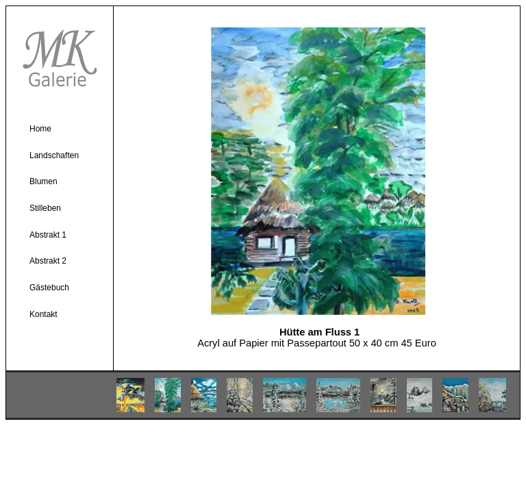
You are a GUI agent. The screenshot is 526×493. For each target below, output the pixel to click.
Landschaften (54, 155)
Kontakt (43, 314)
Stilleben (45, 208)
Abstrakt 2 (47, 261)
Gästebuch (49, 287)
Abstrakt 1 (47, 235)
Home (40, 129)
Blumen (43, 181)
